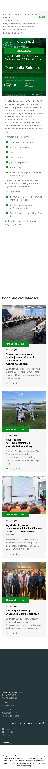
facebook (8, 729)
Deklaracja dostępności (28, 723)
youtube (7, 732)
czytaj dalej (14, 383)
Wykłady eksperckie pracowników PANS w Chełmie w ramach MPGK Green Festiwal (24, 530)
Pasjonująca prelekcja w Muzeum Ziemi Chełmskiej (23, 612)
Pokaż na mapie (7, 709)
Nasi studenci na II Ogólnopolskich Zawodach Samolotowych (20, 443)
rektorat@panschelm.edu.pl (12, 692)
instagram (8, 735)
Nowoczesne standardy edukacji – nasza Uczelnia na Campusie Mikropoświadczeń (20, 359)
